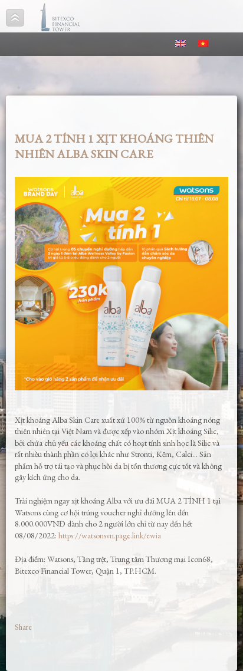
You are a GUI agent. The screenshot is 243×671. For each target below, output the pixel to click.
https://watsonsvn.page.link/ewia (109, 535)
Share (23, 627)
